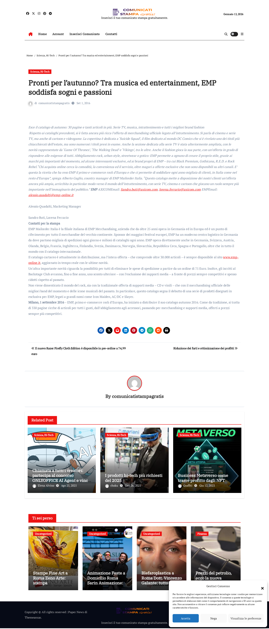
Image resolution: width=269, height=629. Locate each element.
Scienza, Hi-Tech (40, 71)
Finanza (202, 533)
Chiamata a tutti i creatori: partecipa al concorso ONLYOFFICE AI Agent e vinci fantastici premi (60, 478)
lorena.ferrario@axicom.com (180, 189)
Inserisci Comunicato (84, 34)
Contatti (111, 34)
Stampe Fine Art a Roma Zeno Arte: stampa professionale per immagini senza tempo (50, 586)
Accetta (185, 618)
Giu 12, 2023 (207, 486)
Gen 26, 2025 (133, 486)
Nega (213, 618)
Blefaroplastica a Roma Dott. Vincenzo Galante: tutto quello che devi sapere (161, 581)
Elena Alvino (44, 486)
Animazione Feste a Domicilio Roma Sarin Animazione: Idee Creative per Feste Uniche (106, 583)
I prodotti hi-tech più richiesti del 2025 (133, 478)
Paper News (76, 613)
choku (112, 486)
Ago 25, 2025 (69, 486)
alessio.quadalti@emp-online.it (50, 195)
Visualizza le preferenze (246, 618)
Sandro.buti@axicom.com (139, 189)
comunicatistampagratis (54, 103)
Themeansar (33, 618)
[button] (260, 586)
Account (58, 34)
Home (42, 34)
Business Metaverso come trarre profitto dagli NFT (203, 478)
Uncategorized (43, 533)
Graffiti (185, 486)
